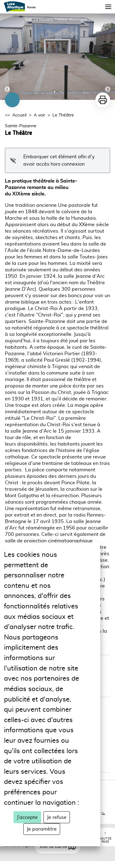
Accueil (19, 115)
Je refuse (57, 817)
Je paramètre (42, 829)
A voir (39, 115)
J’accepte (27, 817)
